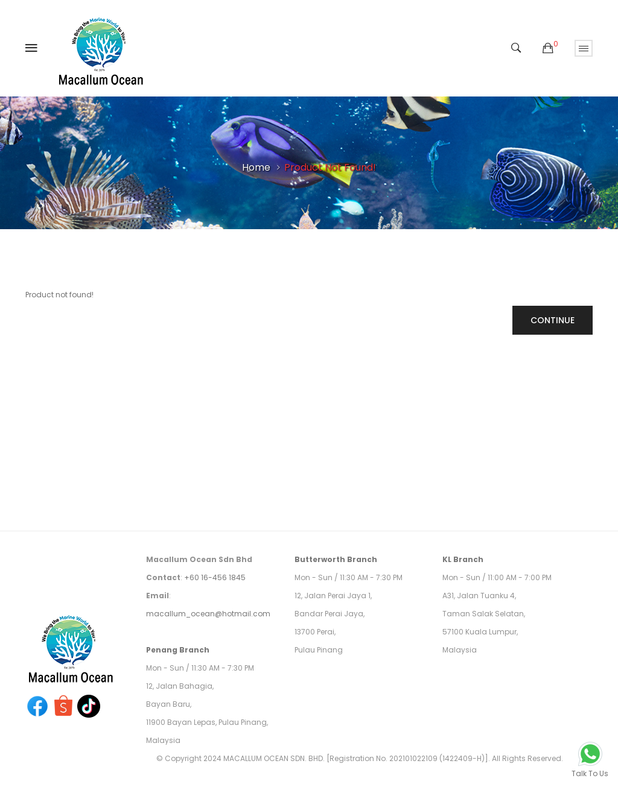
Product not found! (330, 167)
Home (256, 167)
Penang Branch (177, 650)
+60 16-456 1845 (215, 577)
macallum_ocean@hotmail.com (208, 613)
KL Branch (462, 559)
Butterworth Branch (336, 559)
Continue (552, 320)
